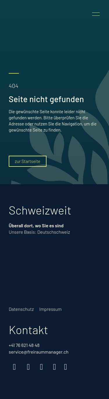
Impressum (50, 309)
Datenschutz (21, 309)
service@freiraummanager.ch (39, 351)
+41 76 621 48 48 (24, 345)
